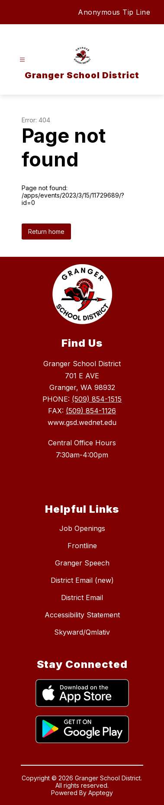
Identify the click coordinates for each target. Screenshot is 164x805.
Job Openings (82, 528)
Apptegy (100, 792)
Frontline (82, 545)
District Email (82, 597)
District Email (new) (82, 580)
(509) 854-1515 (97, 399)
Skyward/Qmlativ (82, 632)
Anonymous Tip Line (114, 12)
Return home (46, 231)
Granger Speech (82, 563)
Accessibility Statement (82, 614)
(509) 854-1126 (91, 410)
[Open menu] (22, 60)
